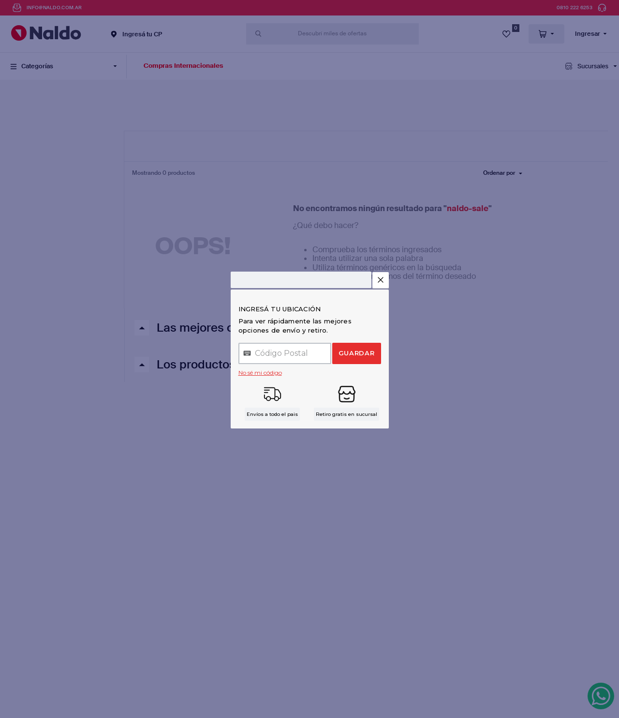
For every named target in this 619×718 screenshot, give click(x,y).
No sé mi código (260, 372)
